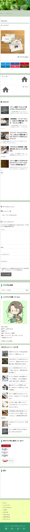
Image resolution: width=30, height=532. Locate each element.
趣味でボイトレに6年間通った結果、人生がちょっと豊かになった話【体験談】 (18, 387)
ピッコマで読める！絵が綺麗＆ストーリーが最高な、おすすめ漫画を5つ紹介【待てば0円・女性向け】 (18, 379)
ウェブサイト (4, 261)
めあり (26, 57)
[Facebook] (15, 63)
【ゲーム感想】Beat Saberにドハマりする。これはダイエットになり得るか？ (18, 396)
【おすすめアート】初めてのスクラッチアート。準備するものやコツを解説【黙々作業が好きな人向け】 (18, 362)
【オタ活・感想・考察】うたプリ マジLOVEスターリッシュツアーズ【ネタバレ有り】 (18, 405)
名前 (2, 247)
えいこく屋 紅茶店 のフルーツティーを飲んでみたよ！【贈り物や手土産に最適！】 (18, 370)
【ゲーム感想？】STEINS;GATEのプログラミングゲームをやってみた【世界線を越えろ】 (19, 163)
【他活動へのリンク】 (6, 338)
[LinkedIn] (5, 66)
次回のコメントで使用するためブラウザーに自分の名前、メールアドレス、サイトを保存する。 (15, 269)
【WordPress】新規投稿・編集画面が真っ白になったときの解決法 (18, 149)
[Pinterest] (24, 63)
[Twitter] (5, 63)
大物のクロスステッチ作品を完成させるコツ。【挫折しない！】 (18, 353)
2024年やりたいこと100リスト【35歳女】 (18, 423)
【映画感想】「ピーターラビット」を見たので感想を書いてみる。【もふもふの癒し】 (18, 121)
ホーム (3, 13)
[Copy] (24, 66)
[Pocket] (15, 66)
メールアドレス (5, 254)
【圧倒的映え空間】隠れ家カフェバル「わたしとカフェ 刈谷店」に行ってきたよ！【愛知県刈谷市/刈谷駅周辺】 (14, 414)
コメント (3, 229)
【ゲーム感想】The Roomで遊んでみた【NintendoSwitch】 (18, 431)
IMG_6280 (10, 13)
